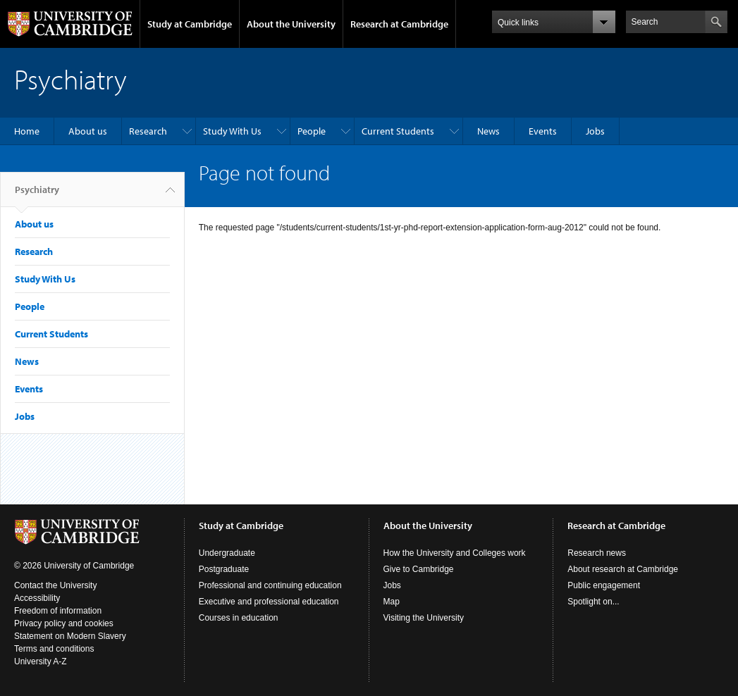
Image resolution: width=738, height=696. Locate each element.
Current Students (398, 131)
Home (26, 131)
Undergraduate (227, 553)
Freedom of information (58, 611)
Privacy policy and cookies (63, 623)
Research (148, 131)
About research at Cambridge (622, 569)
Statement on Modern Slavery (70, 636)
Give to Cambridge (418, 569)
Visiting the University (424, 618)
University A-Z (40, 661)
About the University (291, 24)
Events (543, 131)
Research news (596, 553)
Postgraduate (224, 569)
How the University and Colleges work (454, 553)
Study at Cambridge (189, 24)
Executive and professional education (269, 602)
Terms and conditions (54, 649)
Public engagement (603, 585)
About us (87, 131)
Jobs (595, 131)
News (488, 131)
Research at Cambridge (399, 24)
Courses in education (238, 618)
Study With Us (232, 131)
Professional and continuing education (270, 585)
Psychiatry (37, 195)
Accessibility (37, 598)
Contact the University (55, 585)
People (311, 131)
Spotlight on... (593, 602)
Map (391, 602)
